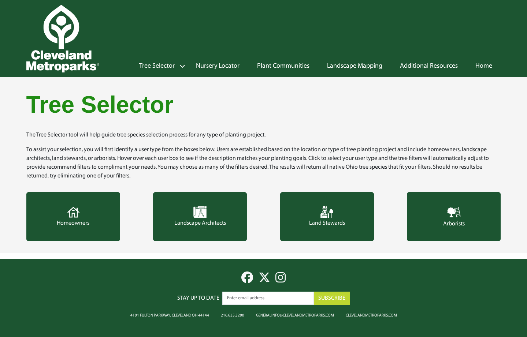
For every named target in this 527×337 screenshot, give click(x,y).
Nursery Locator (218, 66)
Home (483, 66)
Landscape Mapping (354, 66)
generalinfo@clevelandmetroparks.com (295, 315)
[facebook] (247, 280)
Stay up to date (198, 298)
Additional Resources (429, 66)
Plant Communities (283, 66)
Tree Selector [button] (157, 66)
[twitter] (264, 280)
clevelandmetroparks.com (371, 315)
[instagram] (280, 280)
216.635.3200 (232, 315)
